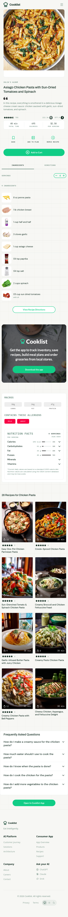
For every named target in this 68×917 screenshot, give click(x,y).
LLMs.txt (15, 902)
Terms (36, 902)
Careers (7, 874)
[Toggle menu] (62, 4)
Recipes (39, 851)
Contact (7, 879)
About (6, 870)
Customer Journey (11, 842)
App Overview (42, 842)
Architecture (9, 851)
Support (40, 856)
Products (40, 846)
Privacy (26, 902)
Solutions (7, 846)
